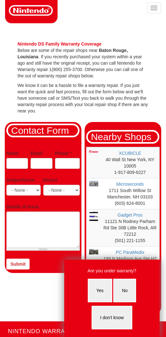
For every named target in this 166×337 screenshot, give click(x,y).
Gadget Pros (130, 215)
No (125, 290)
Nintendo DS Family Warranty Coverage (59, 44)
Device (50, 180)
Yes (100, 290)
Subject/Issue (20, 180)
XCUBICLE (130, 153)
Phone (63, 153)
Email (36, 153)
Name (12, 153)
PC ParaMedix (130, 252)
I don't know (112, 317)
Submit (17, 264)
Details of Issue (22, 206)
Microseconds (130, 184)
